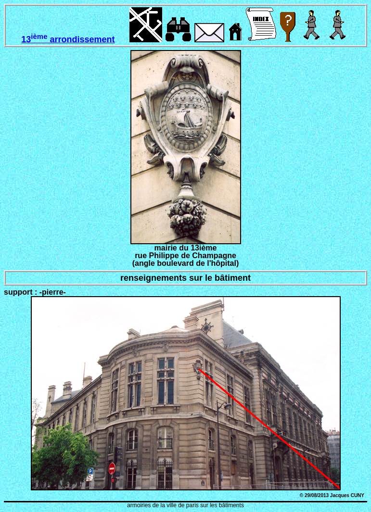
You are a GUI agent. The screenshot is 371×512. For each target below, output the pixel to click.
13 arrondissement (68, 39)
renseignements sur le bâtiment (185, 278)
